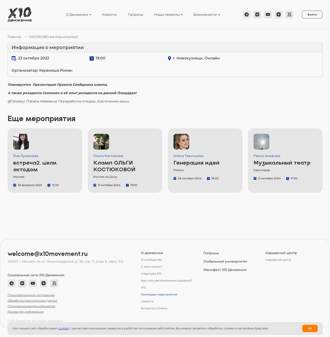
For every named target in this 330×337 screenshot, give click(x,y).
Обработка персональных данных (32, 300)
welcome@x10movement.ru (48, 254)
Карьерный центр (278, 259)
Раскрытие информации (26, 311)
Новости (109, 14)
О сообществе (151, 259)
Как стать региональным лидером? (166, 280)
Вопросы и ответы (154, 308)
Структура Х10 (151, 273)
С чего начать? (151, 266)
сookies (63, 328)
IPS (143, 287)
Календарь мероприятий (159, 294)
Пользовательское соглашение (31, 295)
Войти (312, 14)
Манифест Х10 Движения (225, 270)
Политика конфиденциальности (31, 306)
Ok (310, 328)
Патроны (135, 14)
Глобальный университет (225, 261)
